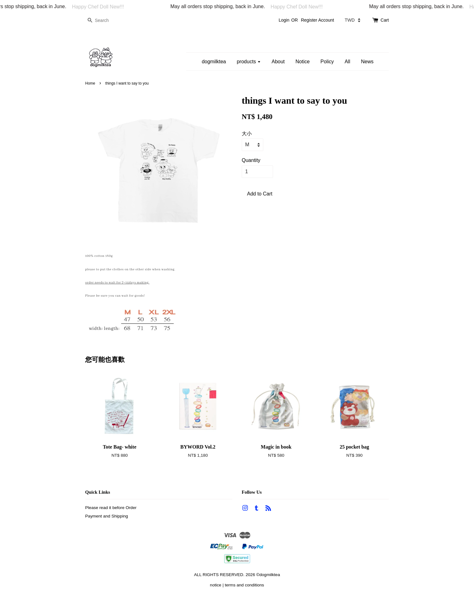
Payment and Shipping (106, 516)
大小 (247, 133)
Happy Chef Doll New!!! (105, 6)
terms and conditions (244, 585)
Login (284, 20)
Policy (327, 61)
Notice (303, 61)
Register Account (317, 20)
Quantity (251, 160)
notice (215, 585)
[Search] (104, 20)
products (249, 61)
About (278, 61)
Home (90, 83)
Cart (385, 20)
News (367, 61)
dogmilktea (214, 61)
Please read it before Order (111, 507)
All (347, 61)
